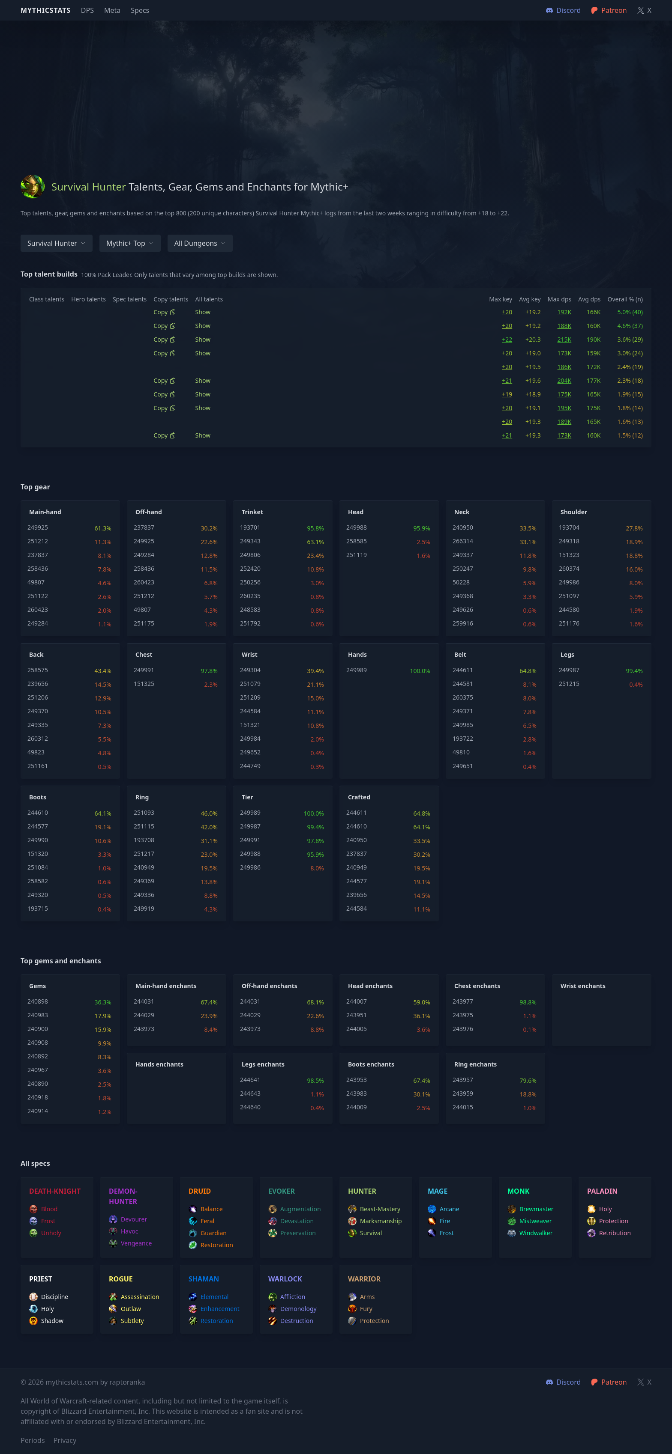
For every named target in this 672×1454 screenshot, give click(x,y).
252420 (250, 568)
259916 (463, 623)
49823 (36, 752)
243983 (356, 1093)
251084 (37, 867)
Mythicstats (46, 10)
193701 (250, 527)
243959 (463, 1093)
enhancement (214, 1309)
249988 (356, 527)
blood (43, 1209)
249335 (37, 725)
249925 (37, 527)
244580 (569, 609)
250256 (250, 582)
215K (565, 339)
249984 (250, 738)
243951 (356, 1015)
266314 (463, 541)
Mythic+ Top (130, 243)
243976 (463, 1029)
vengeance (130, 1243)
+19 (507, 394)
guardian (208, 1233)
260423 (37, 609)
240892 (37, 1056)
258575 (37, 670)
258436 (37, 568)
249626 (463, 609)
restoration (211, 1245)
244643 (250, 1093)
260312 (37, 738)
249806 (250, 555)
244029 (144, 1015)
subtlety (126, 1321)
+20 (507, 312)
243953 (356, 1080)
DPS (87, 10)
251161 (37, 766)
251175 (144, 623)
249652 (250, 752)
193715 (37, 908)
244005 (356, 1029)
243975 (463, 1015)
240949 (144, 867)
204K (565, 380)
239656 (37, 683)
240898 (37, 1001)
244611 (463, 670)
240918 (37, 1097)
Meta (112, 10)
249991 (144, 670)
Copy (164, 312)
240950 (463, 527)
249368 (463, 596)
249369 (144, 881)
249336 (144, 895)
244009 (356, 1107)
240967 (37, 1070)
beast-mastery (374, 1209)
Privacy (65, 1440)
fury (360, 1309)
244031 (144, 1001)
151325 (144, 683)
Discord (563, 1382)
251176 (569, 623)
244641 (250, 1080)
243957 (463, 1080)
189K (565, 421)
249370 (37, 711)
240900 (37, 1029)
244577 (37, 826)
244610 (37, 812)
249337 (463, 555)
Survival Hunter (56, 243)
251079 (250, 683)
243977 (463, 1001)
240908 (37, 1042)
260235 (250, 596)
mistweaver (529, 1221)
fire (439, 1221)
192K (565, 312)
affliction (286, 1297)
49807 (36, 582)
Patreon (609, 1382)
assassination (134, 1297)
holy (599, 1209)
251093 (144, 812)
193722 (463, 738)
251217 (144, 853)
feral (201, 1221)
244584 (250, 711)
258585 (356, 541)
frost (42, 1221)
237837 (37, 555)
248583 (250, 609)
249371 (463, 711)
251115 (144, 826)
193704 (569, 527)
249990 (37, 840)
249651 (463, 766)
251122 (37, 596)
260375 (463, 697)
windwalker (530, 1233)
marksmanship (375, 1221)
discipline (48, 1297)
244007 (356, 1001)
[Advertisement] (336, 80)
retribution (609, 1233)
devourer (128, 1219)
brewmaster (530, 1209)
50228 (461, 582)
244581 (463, 683)
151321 (250, 725)
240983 (37, 1015)
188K (565, 326)
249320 (37, 895)
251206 (37, 697)
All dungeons (200, 243)
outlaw (125, 1309)
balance (206, 1209)
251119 (356, 555)
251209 (250, 697)
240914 (37, 1111)
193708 (144, 840)
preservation (292, 1233)
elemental (208, 1297)
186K (565, 367)
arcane (443, 1209)
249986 (569, 582)
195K (565, 408)
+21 (507, 380)
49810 (461, 752)
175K (565, 394)
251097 (569, 596)
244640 (250, 1107)
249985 (463, 725)
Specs (140, 10)
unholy (45, 1233)
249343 (250, 541)
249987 (569, 670)
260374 (569, 568)
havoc (123, 1231)
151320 (37, 853)
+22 (507, 339)
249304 (250, 670)
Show (203, 312)
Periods (33, 1440)
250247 (463, 568)
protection (607, 1221)
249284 (37, 623)
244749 (250, 766)
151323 (569, 555)
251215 (569, 683)
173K (565, 353)
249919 (144, 908)
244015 (463, 1107)
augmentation (294, 1209)
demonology (292, 1309)
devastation (291, 1221)
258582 (37, 881)
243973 (144, 1029)
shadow (46, 1321)
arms (361, 1297)
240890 (37, 1083)
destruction (290, 1321)
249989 (356, 670)
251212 (37, 541)
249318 (569, 541)
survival (365, 1233)
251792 (250, 623)
